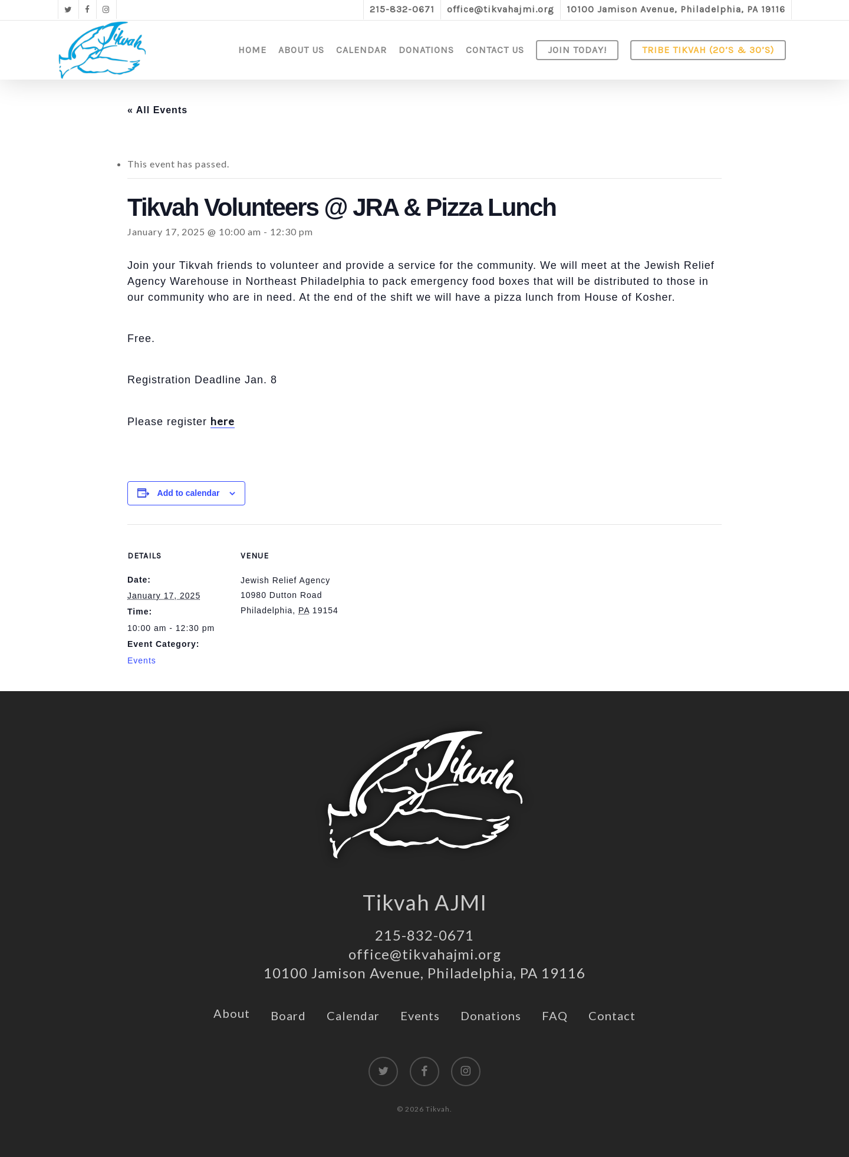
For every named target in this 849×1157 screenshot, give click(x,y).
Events (141, 660)
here (222, 421)
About (231, 1013)
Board (288, 1015)
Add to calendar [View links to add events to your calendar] (188, 493)
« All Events (157, 110)
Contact (612, 1015)
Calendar (353, 1015)
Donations (490, 1015)
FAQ (555, 1015)
